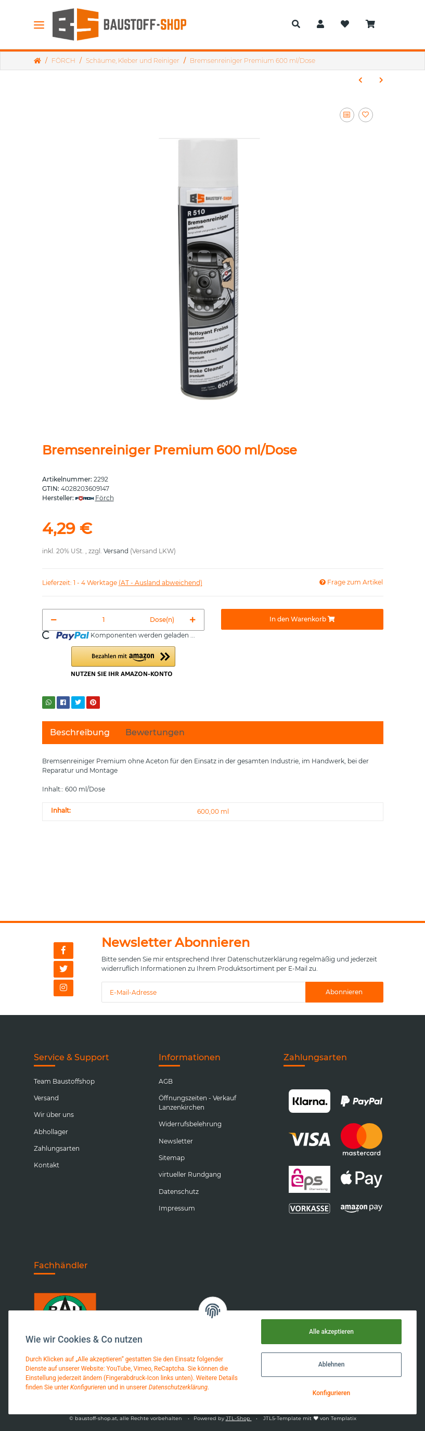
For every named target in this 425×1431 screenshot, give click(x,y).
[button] (296, 24)
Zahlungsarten (57, 1148)
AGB (166, 1081)
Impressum (177, 1208)
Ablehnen (331, 1364)
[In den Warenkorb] (302, 619)
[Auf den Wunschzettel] (365, 115)
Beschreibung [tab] (80, 732)
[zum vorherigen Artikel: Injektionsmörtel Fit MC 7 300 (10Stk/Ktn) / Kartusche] (360, 80)
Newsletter (176, 1141)
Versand (116, 551)
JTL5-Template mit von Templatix (309, 1418)
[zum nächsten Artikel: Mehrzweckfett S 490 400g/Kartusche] (381, 80)
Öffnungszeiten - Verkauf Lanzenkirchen (197, 1102)
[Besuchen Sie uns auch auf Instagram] (63, 988)
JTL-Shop (239, 1418)
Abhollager (51, 1132)
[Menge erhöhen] (193, 619)
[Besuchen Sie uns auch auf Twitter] (63, 969)
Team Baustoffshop (64, 1081)
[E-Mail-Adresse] (203, 992)
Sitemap (172, 1158)
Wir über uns (54, 1114)
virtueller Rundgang (190, 1174)
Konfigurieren (331, 1393)
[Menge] (104, 619)
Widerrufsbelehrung (190, 1124)
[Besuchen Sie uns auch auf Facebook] (63, 950)
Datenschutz (179, 1191)
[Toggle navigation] (39, 24)
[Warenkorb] (374, 24)
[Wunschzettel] (344, 24)
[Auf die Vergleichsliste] (347, 115)
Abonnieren (344, 992)
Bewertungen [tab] (155, 732)
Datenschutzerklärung (262, 959)
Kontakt (46, 1165)
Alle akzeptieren (331, 1331)
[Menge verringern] (54, 619)
